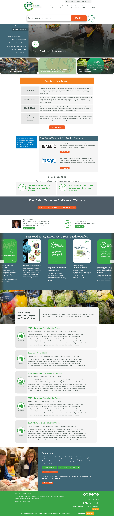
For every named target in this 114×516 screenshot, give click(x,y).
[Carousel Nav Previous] (2, 261)
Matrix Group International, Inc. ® (33, 498)
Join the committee (50, 472)
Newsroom (84, 1)
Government (85, 6)
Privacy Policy (26, 501)
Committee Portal (49, 467)
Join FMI (73, 1)
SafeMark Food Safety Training (17, 36)
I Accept (90, 513)
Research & (61, 6)
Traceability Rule (21, 53)
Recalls (24, 33)
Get (94, 6)
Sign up (95, 509)
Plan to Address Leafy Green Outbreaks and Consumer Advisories (81, 188)
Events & (70, 6)
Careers (78, 1)
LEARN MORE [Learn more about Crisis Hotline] (79, 226)
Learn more (81, 513)
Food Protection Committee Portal (16, 46)
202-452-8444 (49, 496)
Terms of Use (18, 501)
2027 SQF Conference (37, 352)
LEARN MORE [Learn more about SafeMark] (64, 151)
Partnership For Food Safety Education (15, 43)
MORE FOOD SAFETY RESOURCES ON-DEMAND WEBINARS (57, 207)
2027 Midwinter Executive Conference (45, 328)
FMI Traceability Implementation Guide (80, 266)
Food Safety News (20, 26)
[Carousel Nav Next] (112, 261)
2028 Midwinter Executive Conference (45, 373)
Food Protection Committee (69, 467)
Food (77, 6)
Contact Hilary (29, 228)
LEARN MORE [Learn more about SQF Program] (64, 168)
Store (89, 1)
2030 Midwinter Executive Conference (45, 422)
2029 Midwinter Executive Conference (45, 398)
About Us (68, 1)
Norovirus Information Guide (32, 266)
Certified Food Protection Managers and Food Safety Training (39, 188)
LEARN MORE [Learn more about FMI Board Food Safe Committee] (47, 483)
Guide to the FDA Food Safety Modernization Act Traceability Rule (57, 268)
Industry (52, 6)
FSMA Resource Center (19, 49)
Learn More (57, 127)
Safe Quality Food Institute (18, 39)
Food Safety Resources (19, 29)
